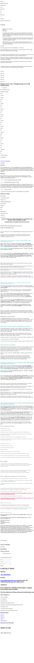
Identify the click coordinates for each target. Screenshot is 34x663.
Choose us (2, 619)
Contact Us (2, 617)
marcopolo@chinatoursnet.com (9, 580)
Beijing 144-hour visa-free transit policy (7, 316)
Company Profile (3, 621)
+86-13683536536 (5, 575)
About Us (2, 615)
